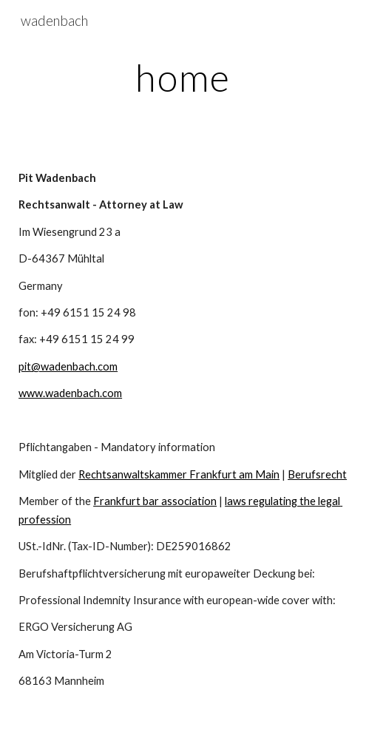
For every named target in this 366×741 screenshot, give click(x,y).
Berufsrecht (317, 474)
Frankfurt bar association (155, 501)
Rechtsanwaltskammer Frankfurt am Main (178, 474)
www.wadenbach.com (70, 393)
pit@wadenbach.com (68, 366)
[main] (183, 77)
